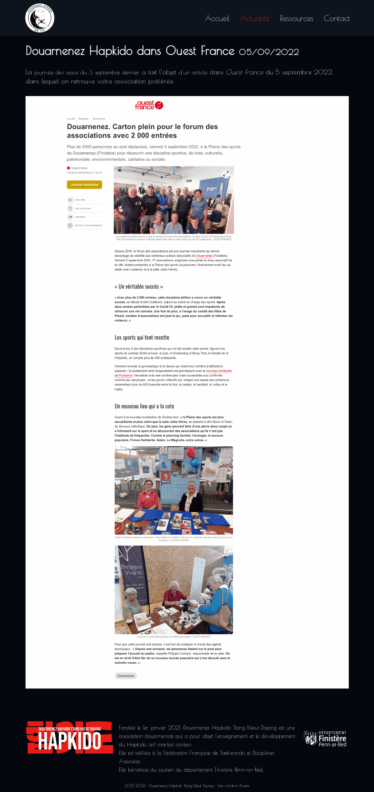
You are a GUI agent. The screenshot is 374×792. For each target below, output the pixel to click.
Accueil (217, 16)
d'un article (193, 73)
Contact (337, 16)
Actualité (255, 16)
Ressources (297, 16)
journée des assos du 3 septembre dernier (87, 73)
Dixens (244, 785)
